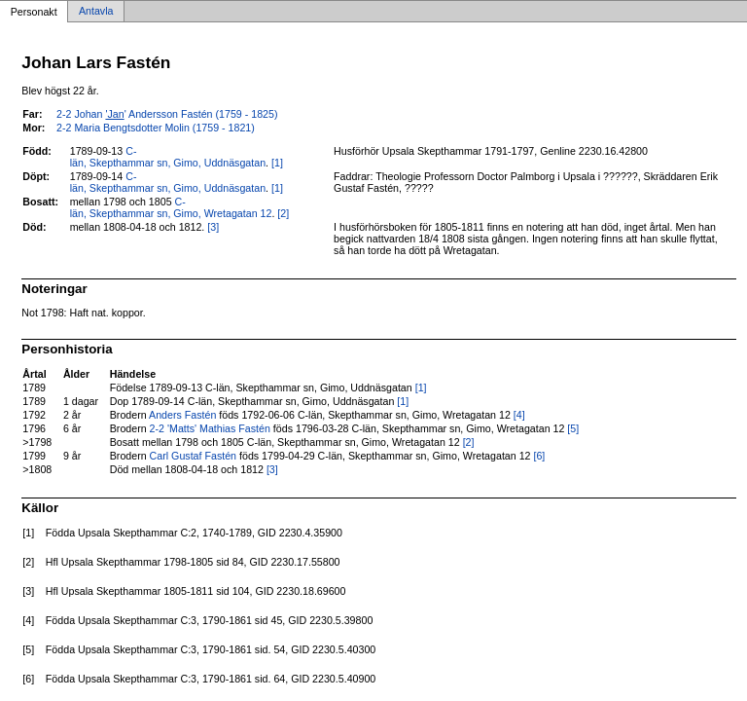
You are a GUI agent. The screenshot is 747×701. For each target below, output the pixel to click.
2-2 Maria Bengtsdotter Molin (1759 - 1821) (155, 127)
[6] (539, 455)
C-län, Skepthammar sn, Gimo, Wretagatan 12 (171, 207)
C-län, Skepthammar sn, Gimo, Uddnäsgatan (168, 156)
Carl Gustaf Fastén (193, 455)
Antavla (96, 12)
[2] (283, 213)
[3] (213, 227)
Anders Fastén (182, 415)
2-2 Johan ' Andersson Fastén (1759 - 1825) (166, 114)
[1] (277, 162)
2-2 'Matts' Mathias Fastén (210, 428)
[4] (519, 415)
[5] (573, 428)
